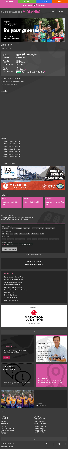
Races (3, 420)
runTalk (36, 416)
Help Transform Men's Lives (13, 287)
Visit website (20, 70)
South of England (37, 228)
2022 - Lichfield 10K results (11, 149)
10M (16, 233)
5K (3, 233)
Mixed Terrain (43, 239)
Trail (28, 239)
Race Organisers (39, 422)
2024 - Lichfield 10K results (11, 144)
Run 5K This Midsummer (12, 285)
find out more (40, 5)
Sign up (6, 357)
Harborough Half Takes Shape (13, 279)
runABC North (39, 428)
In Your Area (38, 420)
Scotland (27, 1)
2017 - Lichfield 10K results (11, 157)
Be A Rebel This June (11, 300)
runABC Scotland (40, 427)
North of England (16, 228)
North (44, 1)
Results (3, 422)
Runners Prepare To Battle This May (15, 290)
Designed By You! (9, 292)
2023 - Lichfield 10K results (11, 146)
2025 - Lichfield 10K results (11, 141)
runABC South (39, 432)
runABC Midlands (40, 430)
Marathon (35, 233)
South (60, 1)
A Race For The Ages (10, 297)
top (34, 332)
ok (34, 5)
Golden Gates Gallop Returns (13, 282)
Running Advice (39, 418)
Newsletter (4, 423)
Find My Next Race (9, 249)
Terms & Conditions (7, 428)
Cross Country (20, 239)
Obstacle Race (54, 239)
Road (3, 239)
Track (34, 239)
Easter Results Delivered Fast (13, 277)
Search (3, 434)
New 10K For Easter (10, 295)
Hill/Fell (10, 239)
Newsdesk (4, 418)
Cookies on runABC (7, 430)
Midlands (9, 1)
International (50, 228)
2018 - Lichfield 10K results (11, 154)
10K (11, 233)
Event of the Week (40, 423)
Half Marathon (24, 233)
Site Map (4, 427)
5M (7, 233)
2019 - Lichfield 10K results (11, 152)
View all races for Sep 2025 (11, 78)
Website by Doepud (7, 447)
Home (3, 416)
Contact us (4, 432)
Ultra (42, 233)
